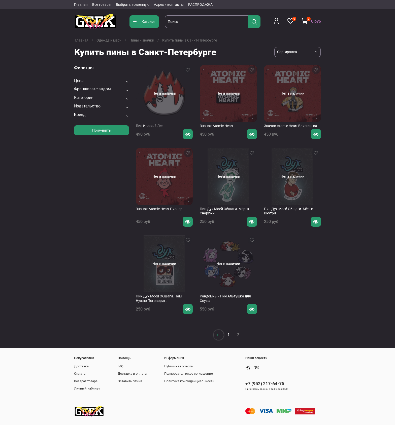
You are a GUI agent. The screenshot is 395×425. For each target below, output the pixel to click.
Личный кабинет (87, 388)
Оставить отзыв (130, 381)
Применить (101, 130)
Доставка (81, 366)
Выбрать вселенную (132, 5)
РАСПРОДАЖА (200, 5)
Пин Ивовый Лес (149, 126)
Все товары (101, 5)
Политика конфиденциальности (189, 381)
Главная (81, 5)
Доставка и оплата (132, 373)
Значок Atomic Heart (216, 126)
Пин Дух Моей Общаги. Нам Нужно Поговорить (159, 298)
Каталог (144, 21)
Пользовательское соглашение (188, 373)
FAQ (120, 366)
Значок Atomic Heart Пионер (159, 209)
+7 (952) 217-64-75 (264, 383)
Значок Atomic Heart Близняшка (290, 126)
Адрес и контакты (169, 5)
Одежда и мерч (108, 40)
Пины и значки (141, 40)
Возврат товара (85, 381)
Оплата (79, 373)
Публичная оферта (178, 366)
